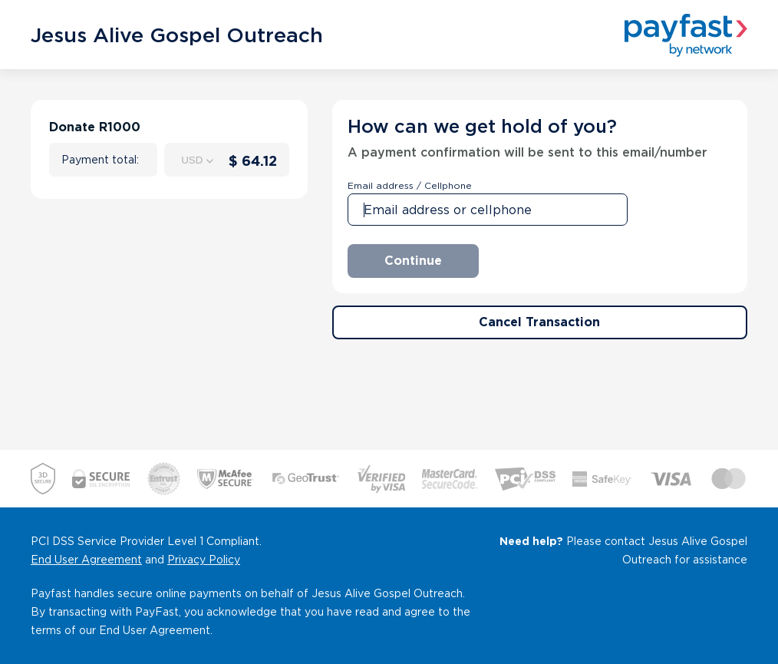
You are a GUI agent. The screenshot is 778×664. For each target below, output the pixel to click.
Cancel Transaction (539, 322)
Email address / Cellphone (410, 185)
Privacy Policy (203, 559)
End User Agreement (86, 559)
